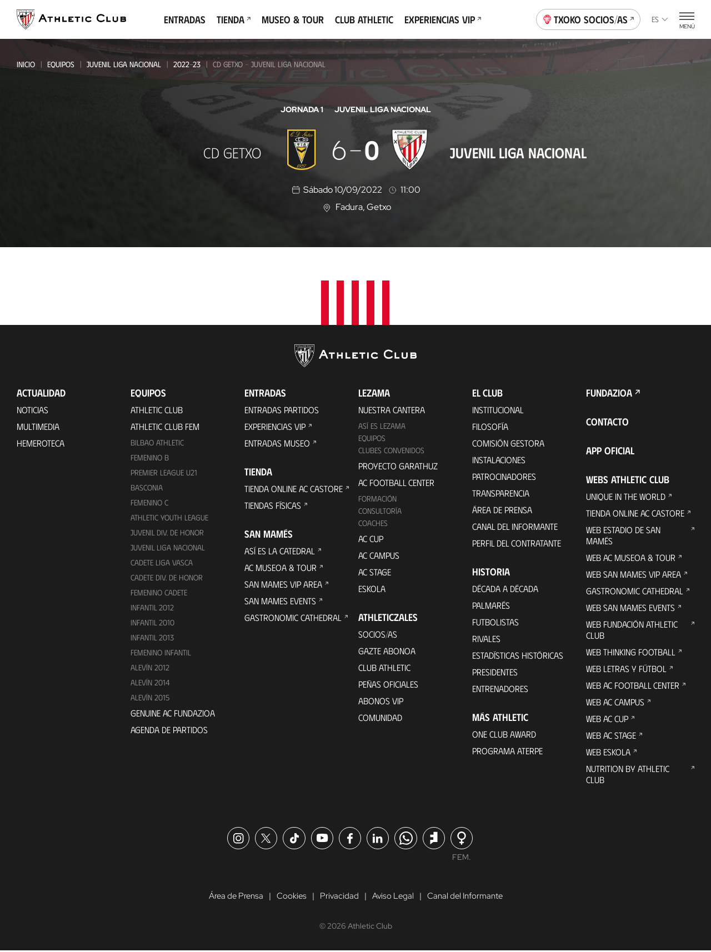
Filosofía (490, 426)
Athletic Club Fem (165, 426)
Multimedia (38, 426)
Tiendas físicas (272, 505)
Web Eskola (608, 751)
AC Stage (374, 572)
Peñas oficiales (388, 684)
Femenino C (149, 502)
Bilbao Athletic (157, 442)
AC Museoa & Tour (280, 567)
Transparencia (500, 493)
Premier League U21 (164, 472)
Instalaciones (498, 459)
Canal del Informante (515, 526)
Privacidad (338, 897)
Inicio (26, 64)
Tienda (234, 19)
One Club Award (504, 734)
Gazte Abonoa (386, 650)
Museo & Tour (293, 19)
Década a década (505, 588)
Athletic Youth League (169, 517)
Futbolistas (495, 622)
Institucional (498, 409)
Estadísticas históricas (517, 655)
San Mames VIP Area (283, 584)
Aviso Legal (392, 897)
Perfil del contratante (516, 543)
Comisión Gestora (508, 443)
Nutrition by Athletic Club (627, 774)
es (660, 19)
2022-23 (187, 64)
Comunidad (380, 717)
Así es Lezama (381, 425)
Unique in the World (625, 496)
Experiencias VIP (442, 19)
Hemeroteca (40, 443)
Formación (377, 498)
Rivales (486, 638)
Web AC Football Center (632, 685)
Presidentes (495, 672)
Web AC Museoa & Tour (630, 557)
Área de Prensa (502, 509)
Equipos (60, 64)
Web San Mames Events (630, 607)
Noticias (32, 409)
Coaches (373, 523)
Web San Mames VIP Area (633, 574)
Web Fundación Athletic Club (632, 629)
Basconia (147, 487)
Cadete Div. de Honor (167, 577)
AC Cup (370, 538)
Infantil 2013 (152, 637)
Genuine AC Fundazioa (173, 713)
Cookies (289, 897)
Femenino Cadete (159, 592)
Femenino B (150, 457)
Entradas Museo (277, 443)
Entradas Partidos (281, 409)
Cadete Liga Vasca (162, 562)
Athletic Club (157, 409)
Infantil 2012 (152, 607)
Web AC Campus (615, 702)
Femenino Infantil (161, 652)
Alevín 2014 (150, 682)
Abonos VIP (380, 700)
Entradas (185, 19)
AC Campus (378, 555)
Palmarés (491, 605)
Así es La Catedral (279, 550)
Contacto (607, 421)
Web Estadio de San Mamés (623, 535)
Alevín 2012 (150, 667)
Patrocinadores (504, 476)
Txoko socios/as (588, 18)
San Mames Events (280, 600)
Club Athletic (364, 19)
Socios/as (377, 634)
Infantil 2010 (152, 622)
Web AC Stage (611, 735)
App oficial (610, 450)
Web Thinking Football (630, 652)
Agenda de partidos (169, 729)
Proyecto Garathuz (398, 465)
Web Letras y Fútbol (626, 668)
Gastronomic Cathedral (293, 617)
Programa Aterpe (507, 750)
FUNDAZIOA (609, 393)
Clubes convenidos (391, 450)
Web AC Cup (607, 718)
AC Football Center (396, 482)
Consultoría (380, 510)
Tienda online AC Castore (293, 488)
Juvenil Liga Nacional (124, 64)
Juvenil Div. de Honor (167, 532)
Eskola (371, 588)
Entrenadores (500, 688)
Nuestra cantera (391, 409)
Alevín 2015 (150, 697)
